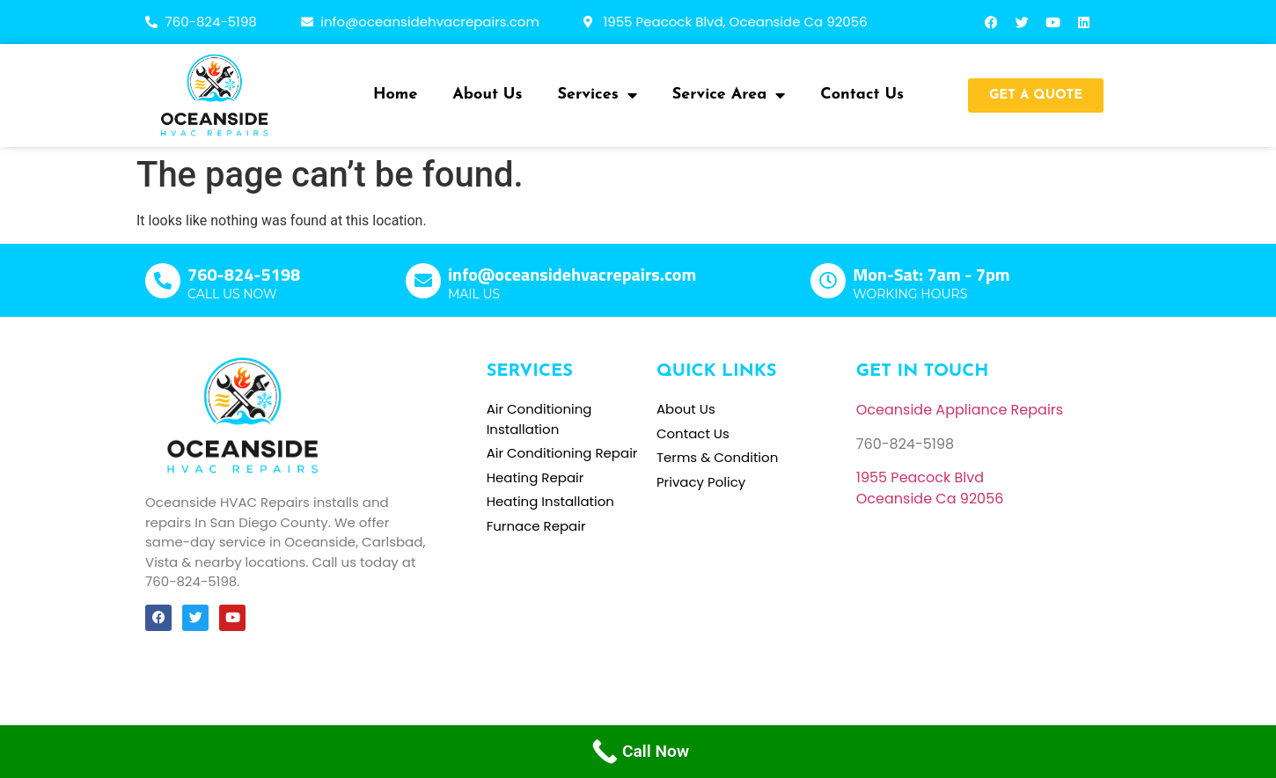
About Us (487, 94)
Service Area (729, 95)
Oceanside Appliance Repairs (959, 410)
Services (597, 95)
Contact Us (862, 94)
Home (395, 94)
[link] (920, 477)
